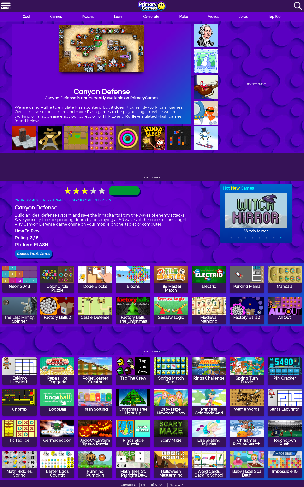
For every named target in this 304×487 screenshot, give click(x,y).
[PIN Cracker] (285, 371)
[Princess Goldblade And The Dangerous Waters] (209, 402)
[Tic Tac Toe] (19, 433)
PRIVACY (176, 485)
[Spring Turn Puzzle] (247, 371)
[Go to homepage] (152, 6)
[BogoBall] (57, 402)
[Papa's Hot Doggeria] (57, 371)
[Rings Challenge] (209, 371)
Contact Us (129, 485)
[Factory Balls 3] (247, 310)
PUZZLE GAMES (54, 200)
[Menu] (6, 6)
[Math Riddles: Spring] (19, 464)
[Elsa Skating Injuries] (209, 433)
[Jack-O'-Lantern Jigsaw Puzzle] (95, 433)
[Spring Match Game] (171, 371)
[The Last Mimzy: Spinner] (19, 310)
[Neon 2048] (19, 279)
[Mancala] (285, 279)
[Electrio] (209, 279)
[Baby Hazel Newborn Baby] (171, 402)
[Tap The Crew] (133, 371)
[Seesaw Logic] (171, 310)
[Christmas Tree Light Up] (133, 402)
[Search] (298, 6)
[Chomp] (19, 402)
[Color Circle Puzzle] (57, 279)
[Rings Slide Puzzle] (133, 433)
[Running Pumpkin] (95, 464)
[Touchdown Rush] (285, 433)
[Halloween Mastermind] (171, 464)
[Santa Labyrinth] (285, 402)
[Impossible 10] (285, 464)
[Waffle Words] (247, 402)
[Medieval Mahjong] (209, 310)
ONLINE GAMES (26, 200)
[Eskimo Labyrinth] (19, 371)
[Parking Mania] (247, 279)
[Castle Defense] (95, 310)
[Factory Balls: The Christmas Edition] (133, 310)
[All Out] (285, 310)
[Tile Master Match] (171, 279)
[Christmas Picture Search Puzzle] (247, 433)
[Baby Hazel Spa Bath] (247, 464)
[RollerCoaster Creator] (95, 371)
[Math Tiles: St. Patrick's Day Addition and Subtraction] (133, 464)
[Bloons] (133, 279)
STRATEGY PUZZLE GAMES (91, 200)
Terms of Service (153, 485)
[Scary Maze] (171, 433)
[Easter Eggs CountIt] (57, 464)
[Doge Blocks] (95, 279)
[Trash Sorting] (95, 402)
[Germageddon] (57, 433)
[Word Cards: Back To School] (209, 464)
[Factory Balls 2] (57, 310)
